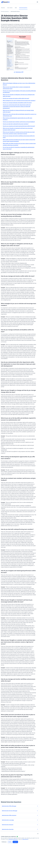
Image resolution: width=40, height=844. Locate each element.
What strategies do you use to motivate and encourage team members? (19, 100)
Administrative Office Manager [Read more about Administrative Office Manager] (20, 806)
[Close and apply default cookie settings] (38, 833)
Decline (9, 841)
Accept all (15, 841)
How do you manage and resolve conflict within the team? (16, 98)
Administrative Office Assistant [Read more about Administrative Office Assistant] (20, 815)
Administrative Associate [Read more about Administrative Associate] (20, 829)
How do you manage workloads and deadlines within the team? (17, 102)
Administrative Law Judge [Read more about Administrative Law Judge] (20, 820)
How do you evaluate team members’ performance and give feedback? (19, 121)
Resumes (3, 7)
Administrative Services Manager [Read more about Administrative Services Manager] (20, 810)
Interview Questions (23, 7)
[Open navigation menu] (37, 2)
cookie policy (25, 839)
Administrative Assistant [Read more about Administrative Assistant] (20, 824)
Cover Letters (9, 7)
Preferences (4, 841)
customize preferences (13, 839)
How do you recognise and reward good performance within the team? (19, 126)
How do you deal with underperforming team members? (15, 124)
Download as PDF (18, 72)
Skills (16, 7)
